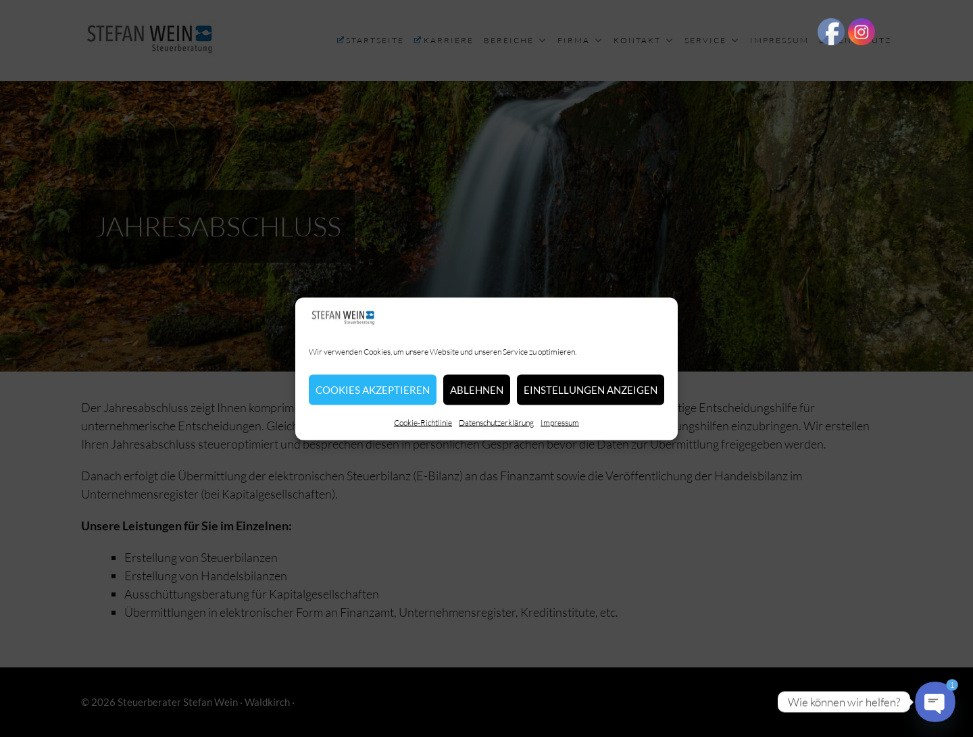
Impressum (560, 422)
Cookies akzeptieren (373, 390)
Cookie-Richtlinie (423, 422)
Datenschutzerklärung (496, 422)
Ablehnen (476, 390)
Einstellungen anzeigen (590, 390)
